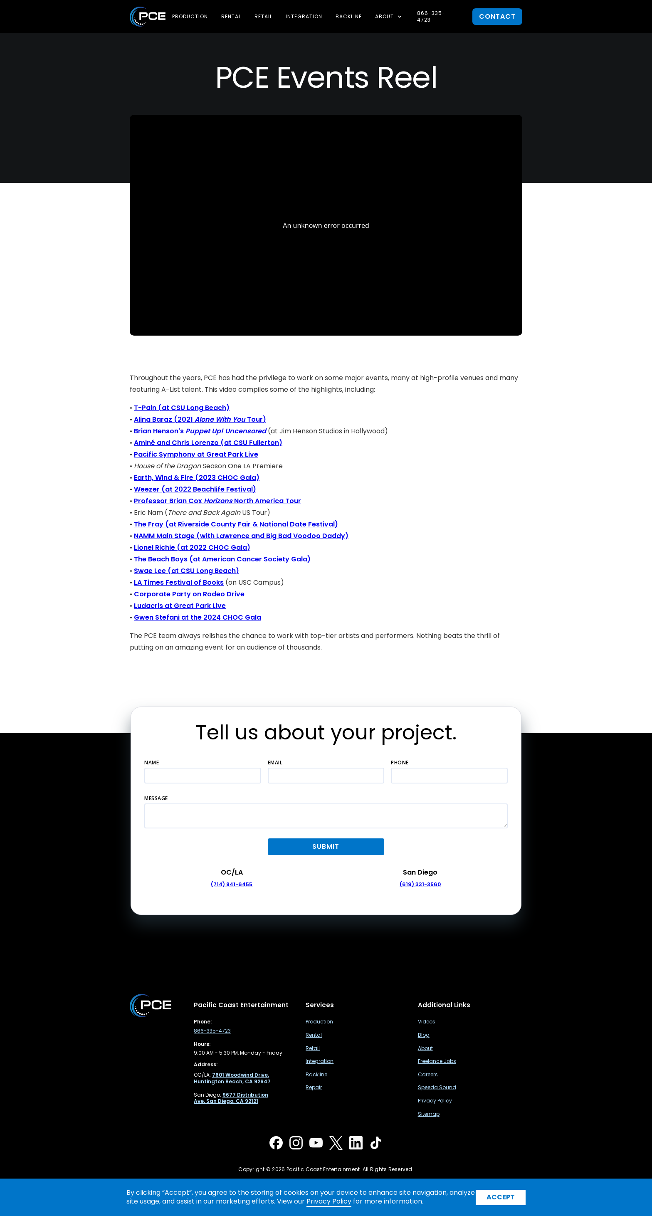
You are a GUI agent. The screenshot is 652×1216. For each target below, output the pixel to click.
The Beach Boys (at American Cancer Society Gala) (222, 559)
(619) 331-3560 (420, 884)
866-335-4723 (431, 16)
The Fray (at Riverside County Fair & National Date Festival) (236, 524)
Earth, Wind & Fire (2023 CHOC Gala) (196, 477)
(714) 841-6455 (231, 884)
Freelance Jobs (437, 1061)
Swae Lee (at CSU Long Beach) (186, 571)
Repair (314, 1087)
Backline (349, 16)
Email (275, 762)
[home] (147, 17)
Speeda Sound (437, 1087)
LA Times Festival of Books (179, 582)
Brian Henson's (200, 431)
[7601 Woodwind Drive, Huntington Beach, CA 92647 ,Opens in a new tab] (232, 1078)
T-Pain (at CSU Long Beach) (182, 408)
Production (190, 16)
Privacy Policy (435, 1100)
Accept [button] (501, 1197)
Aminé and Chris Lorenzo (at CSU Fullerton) (208, 442)
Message (156, 798)
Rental (231, 16)
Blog (424, 1035)
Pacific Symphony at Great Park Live (196, 454)
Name (151, 762)
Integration (304, 16)
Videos (426, 1021)
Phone (400, 762)
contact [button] (497, 16)
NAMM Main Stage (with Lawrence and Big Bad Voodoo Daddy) (241, 536)
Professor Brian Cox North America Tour (217, 501)
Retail (263, 16)
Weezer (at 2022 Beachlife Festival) (195, 489)
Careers (428, 1074)
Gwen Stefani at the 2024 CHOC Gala (197, 617)
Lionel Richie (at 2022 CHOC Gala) (192, 547)
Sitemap (429, 1114)
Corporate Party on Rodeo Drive (189, 594)
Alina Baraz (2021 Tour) (200, 419)
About (425, 1048)
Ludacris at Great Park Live (180, 605)
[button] (389, 17)
